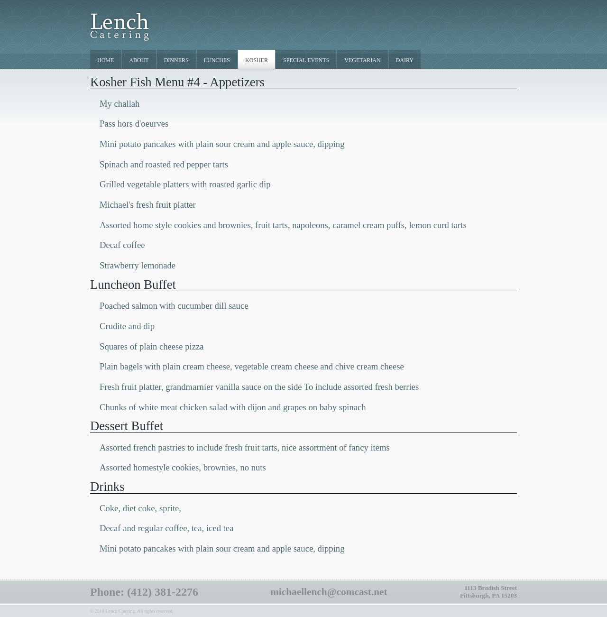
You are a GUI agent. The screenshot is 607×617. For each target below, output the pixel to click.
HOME (105, 60)
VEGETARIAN (362, 60)
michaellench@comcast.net (328, 592)
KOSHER (256, 60)
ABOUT (138, 60)
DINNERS (176, 60)
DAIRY (405, 60)
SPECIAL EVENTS (306, 60)
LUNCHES (217, 60)
